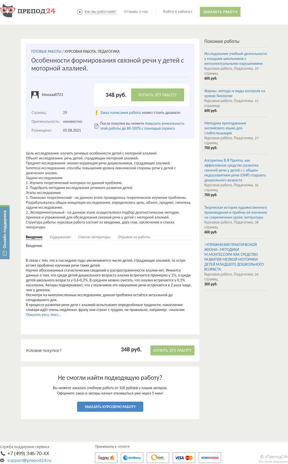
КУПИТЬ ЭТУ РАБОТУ (158, 95)
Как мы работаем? (100, 11)
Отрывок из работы (134, 237)
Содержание (60, 237)
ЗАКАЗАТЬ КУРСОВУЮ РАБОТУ (110, 406)
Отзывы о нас (136, 11)
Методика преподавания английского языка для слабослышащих (225, 128)
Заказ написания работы (120, 112)
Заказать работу (220, 11)
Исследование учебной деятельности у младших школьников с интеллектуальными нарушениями (235, 58)
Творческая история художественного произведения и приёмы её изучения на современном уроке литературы (235, 212)
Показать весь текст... (43, 314)
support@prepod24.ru (29, 460)
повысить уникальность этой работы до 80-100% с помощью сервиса (142, 126)
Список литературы (94, 237)
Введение (34, 237)
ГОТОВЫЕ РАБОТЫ (46, 51)
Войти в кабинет (177, 11)
